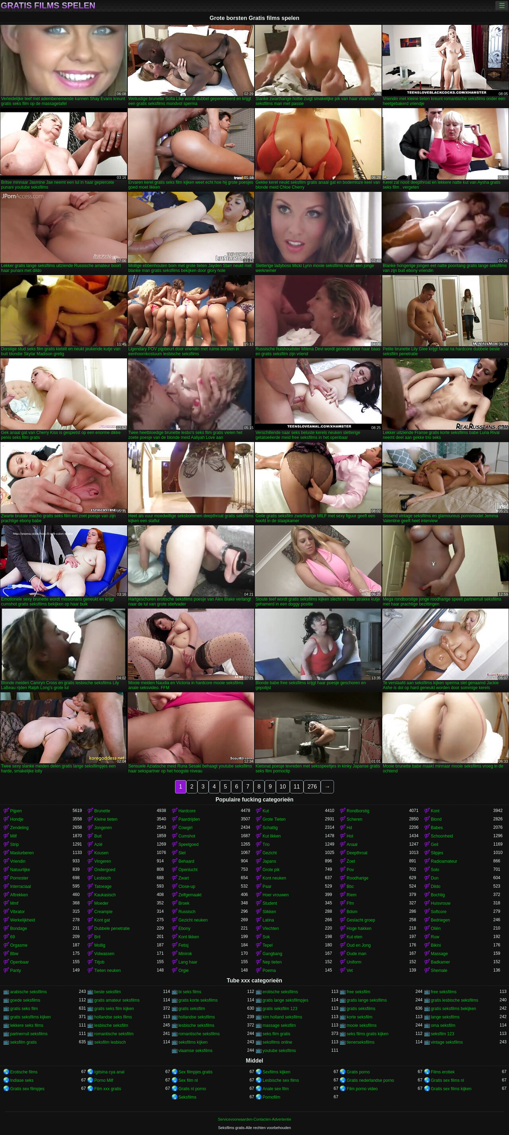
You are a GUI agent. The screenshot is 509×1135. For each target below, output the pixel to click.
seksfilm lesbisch (110, 1042)
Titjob (99, 962)
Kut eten (354, 936)
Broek (184, 903)
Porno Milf (103, 1080)
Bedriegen (440, 920)
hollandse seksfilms (197, 1017)
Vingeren (102, 861)
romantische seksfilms (199, 1033)
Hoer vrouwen (276, 894)
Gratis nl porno (192, 1088)
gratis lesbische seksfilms (454, 1000)
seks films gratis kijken (367, 1033)
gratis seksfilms (361, 1008)
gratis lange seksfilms (367, 1000)
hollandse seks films (113, 1017)
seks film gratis (276, 1033)
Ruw (435, 936)
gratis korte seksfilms (198, 1000)
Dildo (435, 886)
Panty (15, 970)
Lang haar (188, 962)
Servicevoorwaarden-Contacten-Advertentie (254, 1119)
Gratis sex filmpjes (27, 1088)
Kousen (101, 852)
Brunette (102, 810)
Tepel (268, 945)
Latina (268, 920)
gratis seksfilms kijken (30, 1017)
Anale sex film (276, 1088)
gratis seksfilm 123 (280, 1008)
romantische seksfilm (113, 1033)
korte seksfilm (359, 1017)
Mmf (14, 903)
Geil (434, 844)
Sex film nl (188, 1080)
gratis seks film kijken (114, 1008)
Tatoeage (102, 886)
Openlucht (188, 869)
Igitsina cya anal (109, 1072)
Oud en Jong (359, 945)
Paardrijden (189, 819)
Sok (266, 936)
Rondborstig (358, 810)
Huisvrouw (441, 903)
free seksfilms (443, 991)
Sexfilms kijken (276, 1072)
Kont (435, 810)
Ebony (184, 928)
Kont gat (102, 920)
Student (270, 903)
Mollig (99, 945)
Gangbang (272, 953)
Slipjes (437, 852)
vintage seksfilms (447, 1042)
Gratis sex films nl (447, 1080)
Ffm (350, 903)
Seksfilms (187, 1097)
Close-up (187, 886)
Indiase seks (22, 1080)
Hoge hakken (359, 928)
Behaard (186, 861)
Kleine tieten (105, 819)
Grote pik (271, 869)
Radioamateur (444, 861)
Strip (14, 844)
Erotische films (23, 1072)
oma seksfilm (443, 1025)
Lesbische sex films (281, 1080)
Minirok (185, 953)
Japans (269, 861)
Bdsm (352, 911)
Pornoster (19, 878)
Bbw (14, 953)
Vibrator (17, 911)
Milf (13, 836)
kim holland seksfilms (282, 1017)
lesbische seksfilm (111, 1025)
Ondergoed (104, 869)
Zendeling (19, 827)
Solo (435, 869)
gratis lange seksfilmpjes (285, 1000)
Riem (351, 894)
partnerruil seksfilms (29, 1033)
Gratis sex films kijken (451, 1088)
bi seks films (190, 991)
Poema (269, 970)
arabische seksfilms (28, 991)
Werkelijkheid (22, 920)
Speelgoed (188, 844)
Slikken (269, 911)
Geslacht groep (361, 920)
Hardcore (187, 810)
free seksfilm (358, 991)
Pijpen (16, 810)
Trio (266, 844)
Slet (182, 852)
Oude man (356, 953)
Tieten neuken (107, 970)
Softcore (439, 911)
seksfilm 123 (442, 1033)
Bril (97, 936)
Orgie (184, 970)
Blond (436, 819)
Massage (439, 953)
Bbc (350, 886)
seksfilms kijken (193, 1042)
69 (12, 936)
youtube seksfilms (279, 1050)
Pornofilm (271, 1097)
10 (283, 787)
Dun (435, 878)
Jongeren (103, 827)
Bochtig (438, 894)
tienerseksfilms (360, 1042)
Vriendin (18, 861)
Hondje (16, 819)
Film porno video (362, 1088)
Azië (98, 844)
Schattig (270, 827)
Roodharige (357, 878)
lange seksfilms (445, 1017)
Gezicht (270, 852)
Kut (266, 810)
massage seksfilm (279, 1025)
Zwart (184, 878)
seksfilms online (277, 1042)
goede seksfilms (25, 1000)
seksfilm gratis (23, 1042)
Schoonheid (442, 836)
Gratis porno (358, 1072)
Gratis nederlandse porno (370, 1080)
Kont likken (189, 936)
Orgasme (18, 945)
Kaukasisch (105, 894)
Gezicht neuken (193, 920)
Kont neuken (274, 878)
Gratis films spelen (48, 5)
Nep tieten (272, 962)
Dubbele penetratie (112, 928)
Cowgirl (186, 827)
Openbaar (19, 962)
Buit (98, 836)
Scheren (354, 819)
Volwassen (104, 953)
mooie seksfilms (361, 1025)
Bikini (436, 945)
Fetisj (184, 945)
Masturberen (22, 852)
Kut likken (272, 836)
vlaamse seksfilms (195, 1050)
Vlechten (271, 928)
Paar (267, 886)
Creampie (103, 911)
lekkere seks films (26, 1025)
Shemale (439, 970)
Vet (350, 970)
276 (312, 787)
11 (297, 787)
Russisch (187, 911)
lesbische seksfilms (197, 1025)
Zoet (351, 861)
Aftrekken (19, 894)
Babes (437, 827)
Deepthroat (357, 852)
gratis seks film (24, 1008)
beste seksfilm (107, 991)
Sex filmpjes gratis (195, 1072)
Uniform (354, 962)
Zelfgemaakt (190, 894)
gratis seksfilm (192, 1008)
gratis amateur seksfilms (116, 1000)
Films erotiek (443, 1072)
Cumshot (187, 836)
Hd (349, 827)
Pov (350, 869)
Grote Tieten (274, 819)
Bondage (18, 928)
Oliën (436, 928)
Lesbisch (102, 878)
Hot (350, 836)
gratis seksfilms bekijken (453, 1008)
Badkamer (440, 962)
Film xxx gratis (107, 1088)
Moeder (101, 903)
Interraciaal (20, 886)
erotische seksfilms (280, 991)
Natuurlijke (20, 869)
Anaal (352, 844)
